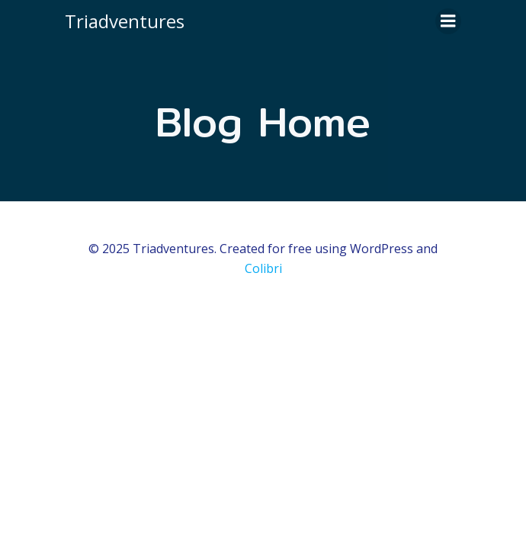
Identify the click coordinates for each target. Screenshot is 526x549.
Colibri (263, 268)
